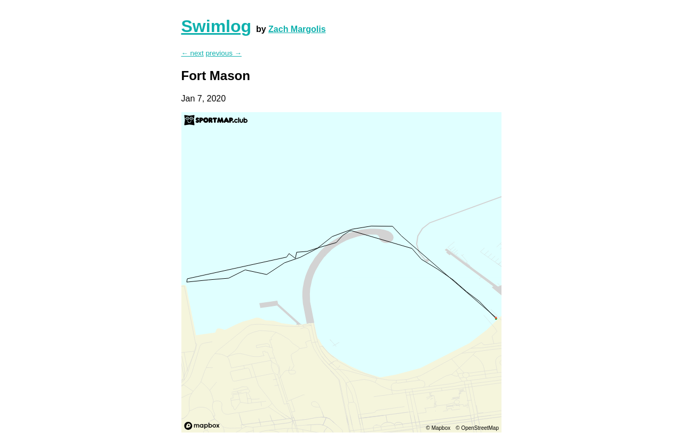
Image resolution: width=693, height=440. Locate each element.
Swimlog (216, 26)
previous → (223, 53)
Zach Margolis (297, 29)
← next (192, 53)
